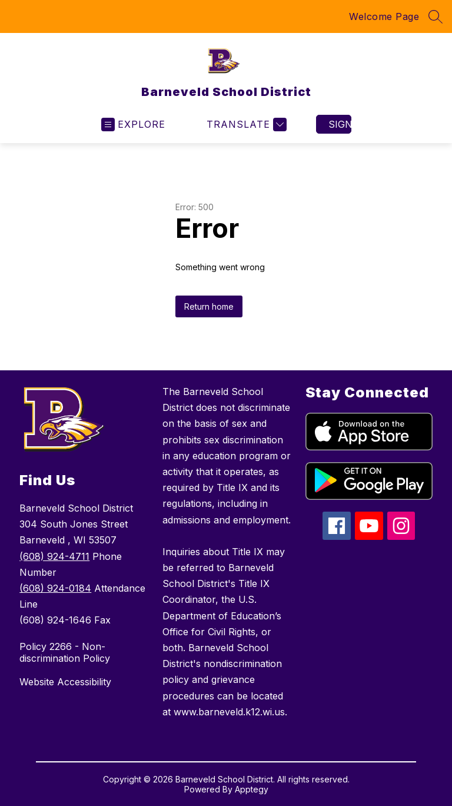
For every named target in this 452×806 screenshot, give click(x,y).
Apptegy (251, 789)
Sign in (339, 124)
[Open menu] (133, 124)
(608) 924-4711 (54, 556)
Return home (209, 306)
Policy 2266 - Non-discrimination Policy (64, 652)
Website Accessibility (65, 682)
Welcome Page (384, 16)
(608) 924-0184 (55, 588)
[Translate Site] (245, 124)
